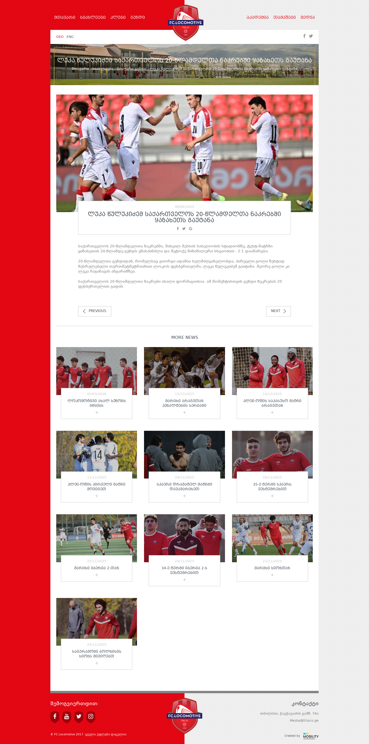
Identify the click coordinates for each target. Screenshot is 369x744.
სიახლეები (93, 18)
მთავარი (64, 18)
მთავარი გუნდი (131, 68)
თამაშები (284, 18)
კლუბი (118, 18)
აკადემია (258, 18)
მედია (308, 18)
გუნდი (137, 18)
